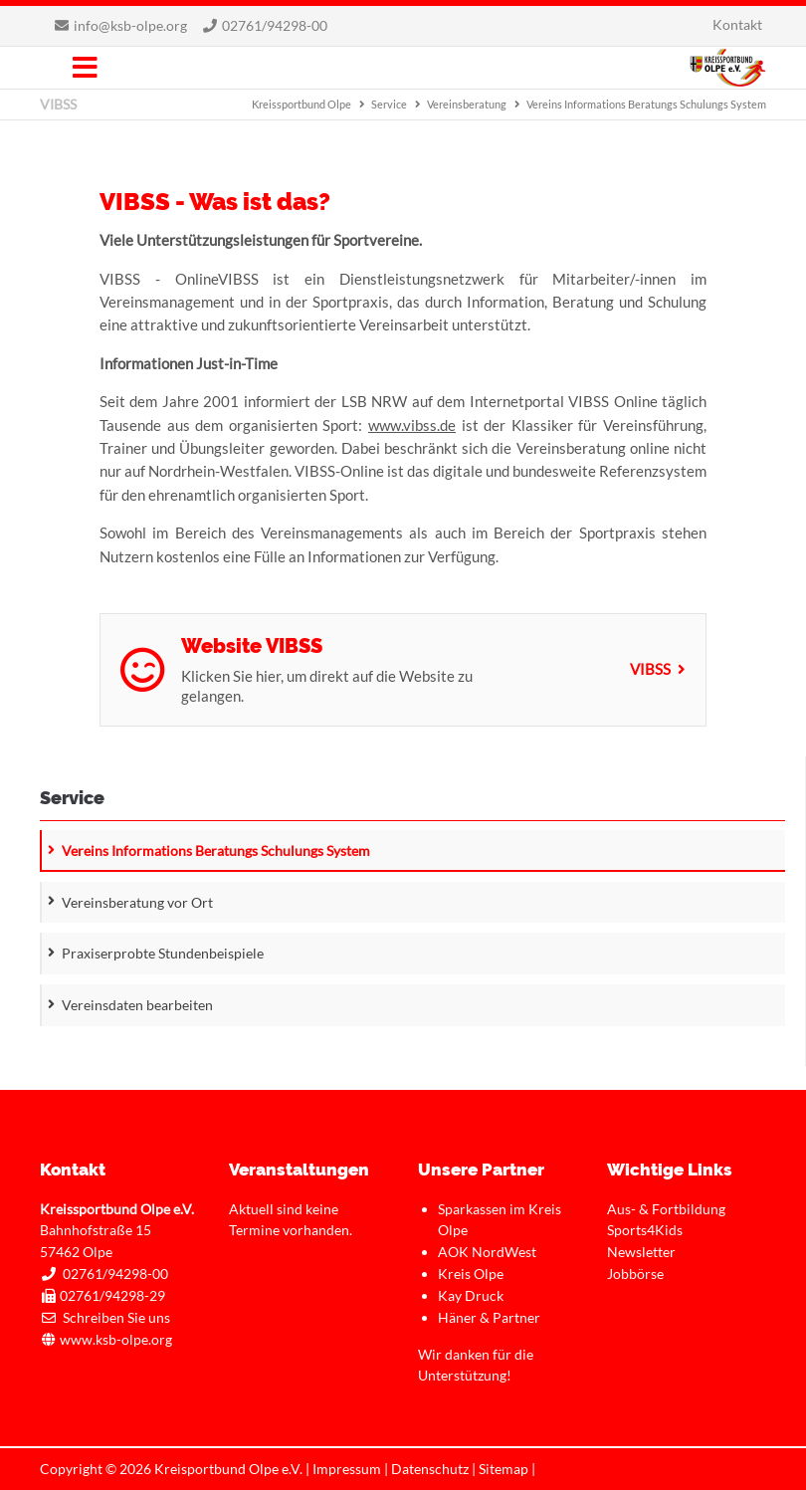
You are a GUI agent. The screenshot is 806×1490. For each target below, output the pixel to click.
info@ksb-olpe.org (130, 25)
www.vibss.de (412, 425)
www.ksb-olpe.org (116, 1339)
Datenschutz (430, 1468)
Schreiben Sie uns (116, 1317)
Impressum (346, 1468)
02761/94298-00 (274, 25)
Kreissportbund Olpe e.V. (728, 68)
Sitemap (503, 1468)
